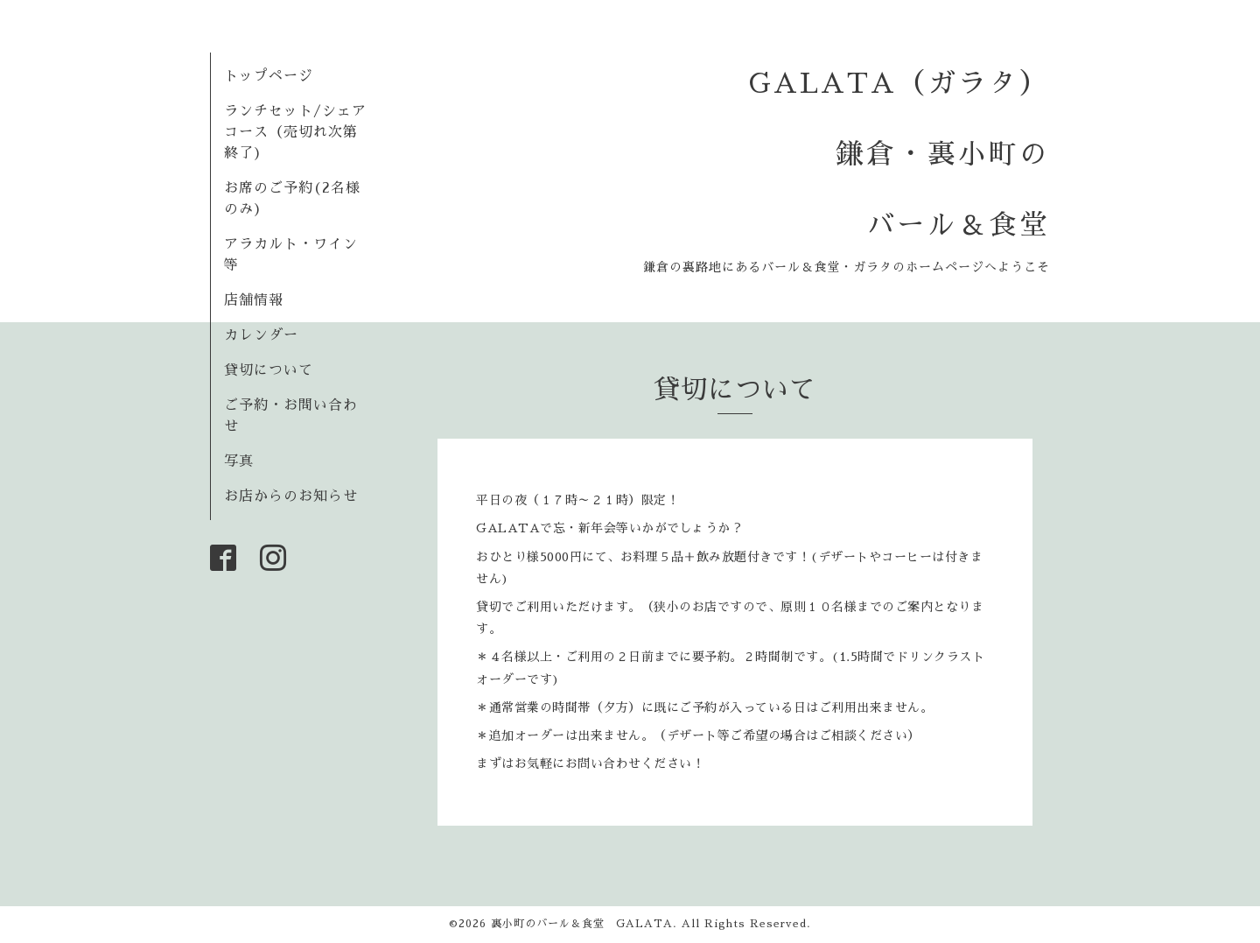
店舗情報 (254, 300)
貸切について (268, 370)
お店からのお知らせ (291, 496)
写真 (239, 461)
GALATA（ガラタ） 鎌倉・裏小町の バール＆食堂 (899, 154)
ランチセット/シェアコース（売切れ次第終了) (295, 132)
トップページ (268, 76)
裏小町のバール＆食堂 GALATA (582, 923)
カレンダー (261, 335)
